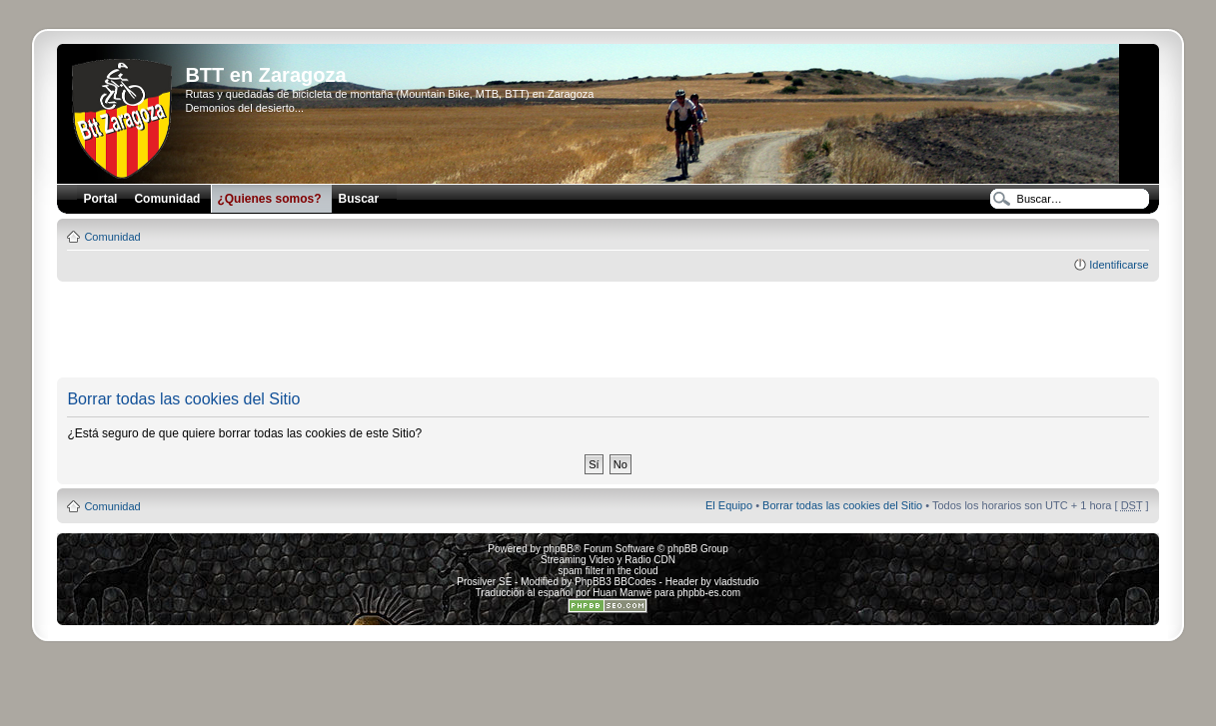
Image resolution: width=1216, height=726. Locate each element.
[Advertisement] (607, 330)
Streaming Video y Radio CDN (608, 559)
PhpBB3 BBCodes (615, 581)
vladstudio (736, 581)
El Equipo (728, 505)
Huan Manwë (622, 592)
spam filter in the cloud (607, 570)
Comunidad (112, 237)
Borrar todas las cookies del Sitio (842, 505)
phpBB (559, 548)
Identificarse (1118, 265)
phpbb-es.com (708, 592)
